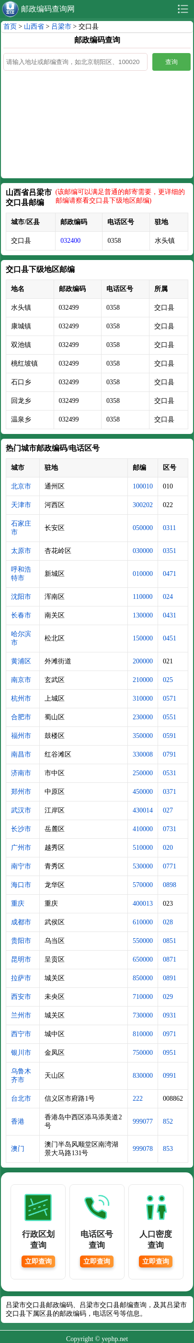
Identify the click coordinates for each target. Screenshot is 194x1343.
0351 (169, 550)
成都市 (21, 922)
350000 (143, 735)
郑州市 (21, 791)
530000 (143, 866)
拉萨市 (21, 978)
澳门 (17, 1148)
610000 (143, 922)
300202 (143, 505)
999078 (143, 1148)
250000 (143, 773)
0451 (169, 638)
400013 (143, 903)
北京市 (21, 486)
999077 (143, 1121)
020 (168, 847)
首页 (10, 26)
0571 (169, 698)
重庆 (17, 903)
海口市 (21, 884)
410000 (143, 829)
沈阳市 (21, 596)
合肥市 (21, 717)
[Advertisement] (97, 123)
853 (168, 1148)
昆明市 (21, 959)
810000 (143, 1034)
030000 (143, 550)
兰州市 (21, 1015)
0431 (169, 615)
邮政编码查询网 (48, 9)
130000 (143, 615)
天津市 (21, 505)
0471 (169, 573)
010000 (143, 573)
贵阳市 (21, 940)
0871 (169, 959)
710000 (143, 996)
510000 (143, 847)
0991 (169, 1075)
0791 (169, 754)
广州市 (21, 847)
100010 (143, 486)
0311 (169, 527)
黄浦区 (21, 661)
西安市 (21, 996)
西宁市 (21, 1034)
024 (168, 596)
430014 (143, 810)
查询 (171, 61)
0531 (169, 773)
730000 (143, 1015)
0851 (169, 940)
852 (168, 1121)
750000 (143, 1052)
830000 (143, 1075)
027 (168, 810)
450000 (143, 791)
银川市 (21, 1052)
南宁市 (21, 866)
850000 (143, 978)
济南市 (21, 773)
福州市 (21, 735)
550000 (143, 940)
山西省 (34, 26)
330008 (143, 754)
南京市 (21, 679)
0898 (169, 884)
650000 (143, 959)
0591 (169, 735)
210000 (143, 679)
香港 (17, 1121)
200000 (143, 661)
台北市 (21, 1098)
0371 (169, 791)
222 (138, 1098)
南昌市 (21, 754)
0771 (169, 866)
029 (168, 996)
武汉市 (21, 810)
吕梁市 (61, 26)
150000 (143, 638)
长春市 (21, 615)
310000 (143, 698)
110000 (142, 596)
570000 (143, 884)
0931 (169, 1015)
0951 (169, 1052)
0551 (169, 717)
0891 (169, 978)
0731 (169, 829)
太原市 (21, 550)
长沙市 (21, 829)
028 (168, 922)
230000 (143, 717)
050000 (143, 527)
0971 (169, 1034)
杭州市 (21, 698)
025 (168, 679)
